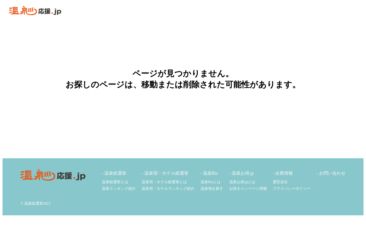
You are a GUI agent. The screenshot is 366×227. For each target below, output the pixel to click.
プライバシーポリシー (292, 189)
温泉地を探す (211, 189)
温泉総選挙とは (115, 182)
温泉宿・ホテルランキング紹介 (168, 189)
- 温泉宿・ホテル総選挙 (165, 173)
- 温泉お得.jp (241, 173)
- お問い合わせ (331, 173)
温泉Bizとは (210, 182)
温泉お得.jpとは (242, 182)
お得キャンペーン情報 (248, 189)
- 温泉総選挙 (114, 173)
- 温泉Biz (209, 173)
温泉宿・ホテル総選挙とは (164, 182)
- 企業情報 (283, 173)
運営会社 (280, 182)
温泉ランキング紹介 (119, 189)
